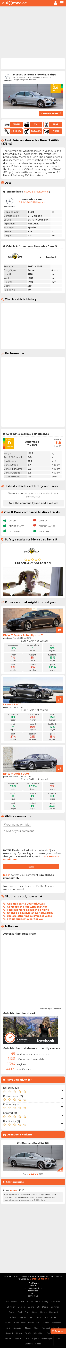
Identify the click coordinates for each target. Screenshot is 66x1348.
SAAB (28, 1333)
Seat (49, 1333)
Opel (36, 1328)
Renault (10, 1333)
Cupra (31, 1307)
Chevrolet (56, 1301)
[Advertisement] (33, 31)
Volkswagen (47, 1338)
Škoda (38, 1343)
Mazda (46, 1322)
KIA (46, 1317)
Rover (19, 1333)
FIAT (20, 1312)
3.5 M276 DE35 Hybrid (32, 202)
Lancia (8, 1322)
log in (6, 875)
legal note (33, 1290)
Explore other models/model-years (29, 915)
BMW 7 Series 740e (16, 773)
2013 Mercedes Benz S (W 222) (33, 1143)
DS (38, 1307)
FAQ (33, 1293)
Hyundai (53, 1312)
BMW (30, 1301)
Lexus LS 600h (13, 704)
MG (38, 1322)
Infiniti (13, 1317)
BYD (37, 1301)
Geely (34, 1312)
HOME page (33, 1283)
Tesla (27, 1338)
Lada (53, 1317)
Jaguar (22, 1317)
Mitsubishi (17, 1328)
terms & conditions (33, 1288)
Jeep (31, 1317)
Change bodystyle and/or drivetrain (30, 912)
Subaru (8, 1338)
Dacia (45, 1307)
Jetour (39, 1317)
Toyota (35, 1338)
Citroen (21, 1307)
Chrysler (11, 1307)
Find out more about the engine (28, 909)
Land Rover (20, 1322)
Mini (7, 1328)
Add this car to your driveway (26, 903)
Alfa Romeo (11, 1301)
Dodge (12, 1312)
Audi (22, 1301)
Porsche (57, 1328)
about (33, 1285)
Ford (27, 1312)
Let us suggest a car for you (25, 919)
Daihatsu (55, 1307)
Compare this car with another (27, 906)
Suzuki (18, 1338)
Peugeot (46, 1328)
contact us (33, 1295)
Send (31, 866)
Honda (43, 1312)
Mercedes (56, 1322)
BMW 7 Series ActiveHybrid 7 (23, 635)
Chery (45, 1301)
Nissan (28, 1328)
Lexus (31, 1322)
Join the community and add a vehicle (33, 503)
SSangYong (38, 1333)
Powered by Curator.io (50, 1008)
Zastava (29, 1343)
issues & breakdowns (36, 191)
